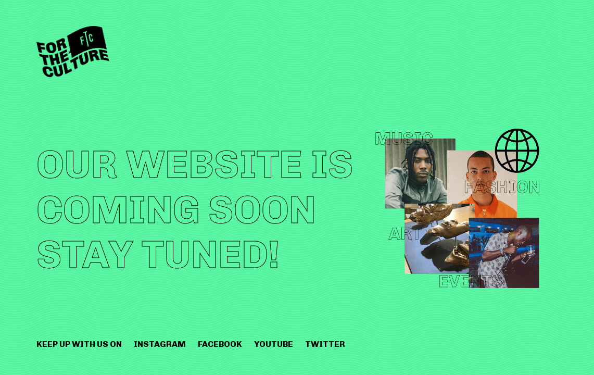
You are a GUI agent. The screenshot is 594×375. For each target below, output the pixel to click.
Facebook (220, 344)
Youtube (273, 344)
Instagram (160, 344)
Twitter (325, 344)
